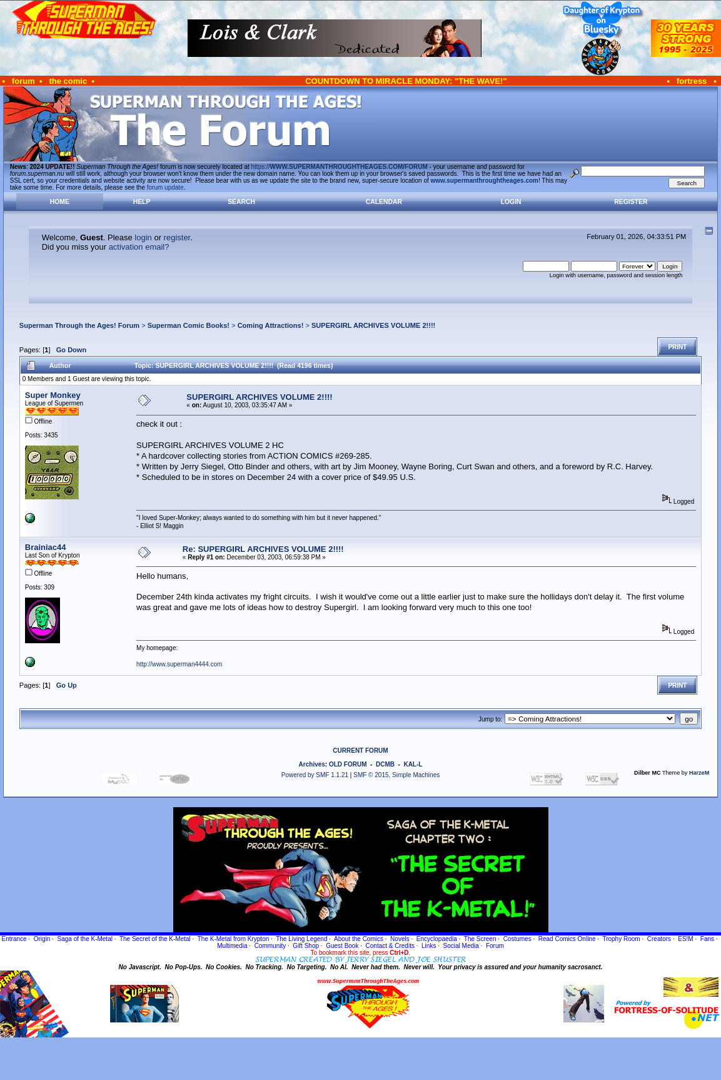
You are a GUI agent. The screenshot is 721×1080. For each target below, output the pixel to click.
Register (630, 201)
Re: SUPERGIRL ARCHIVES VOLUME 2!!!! (263, 549)
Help (142, 201)
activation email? (139, 247)
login (142, 237)
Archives (312, 764)
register (177, 237)
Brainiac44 (45, 547)
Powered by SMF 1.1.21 (314, 775)
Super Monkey (53, 395)
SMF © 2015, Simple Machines (396, 775)
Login (511, 201)
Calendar (384, 201)
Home (59, 201)
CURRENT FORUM (360, 750)
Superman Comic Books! (188, 325)
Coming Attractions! (271, 325)
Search (241, 201)
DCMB (385, 764)
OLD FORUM (348, 764)
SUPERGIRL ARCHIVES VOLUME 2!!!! (373, 325)
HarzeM (699, 773)
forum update (165, 187)
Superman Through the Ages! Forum (79, 325)
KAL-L (412, 764)
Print (677, 347)
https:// (339, 166)
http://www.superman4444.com (179, 664)
